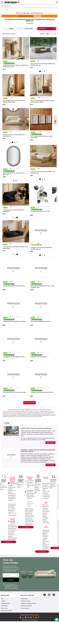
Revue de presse (25, 608)
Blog (2, 598)
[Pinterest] (54, 595)
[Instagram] (49, 595)
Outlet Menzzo (24, 598)
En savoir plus (8, 542)
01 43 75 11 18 (30, 480)
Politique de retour (5, 603)
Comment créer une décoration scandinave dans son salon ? (38, 450)
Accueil (3, 9)
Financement (4, 605)
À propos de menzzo (26, 601)
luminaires (6, 415)
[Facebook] (44, 595)
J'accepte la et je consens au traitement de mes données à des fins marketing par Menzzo (10, 586)
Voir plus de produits (29, 402)
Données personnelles (26, 605)
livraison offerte (29, 28)
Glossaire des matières (6, 610)
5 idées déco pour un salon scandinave (36, 428)
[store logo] (29, 2)
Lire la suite (50, 442)
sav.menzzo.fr (14, 483)
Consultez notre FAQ (12, 522)
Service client (4, 608)
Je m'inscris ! (11, 580)
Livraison (3, 601)
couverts (12, 415)
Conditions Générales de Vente (28, 603)
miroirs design (53, 414)
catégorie (11, 28)
